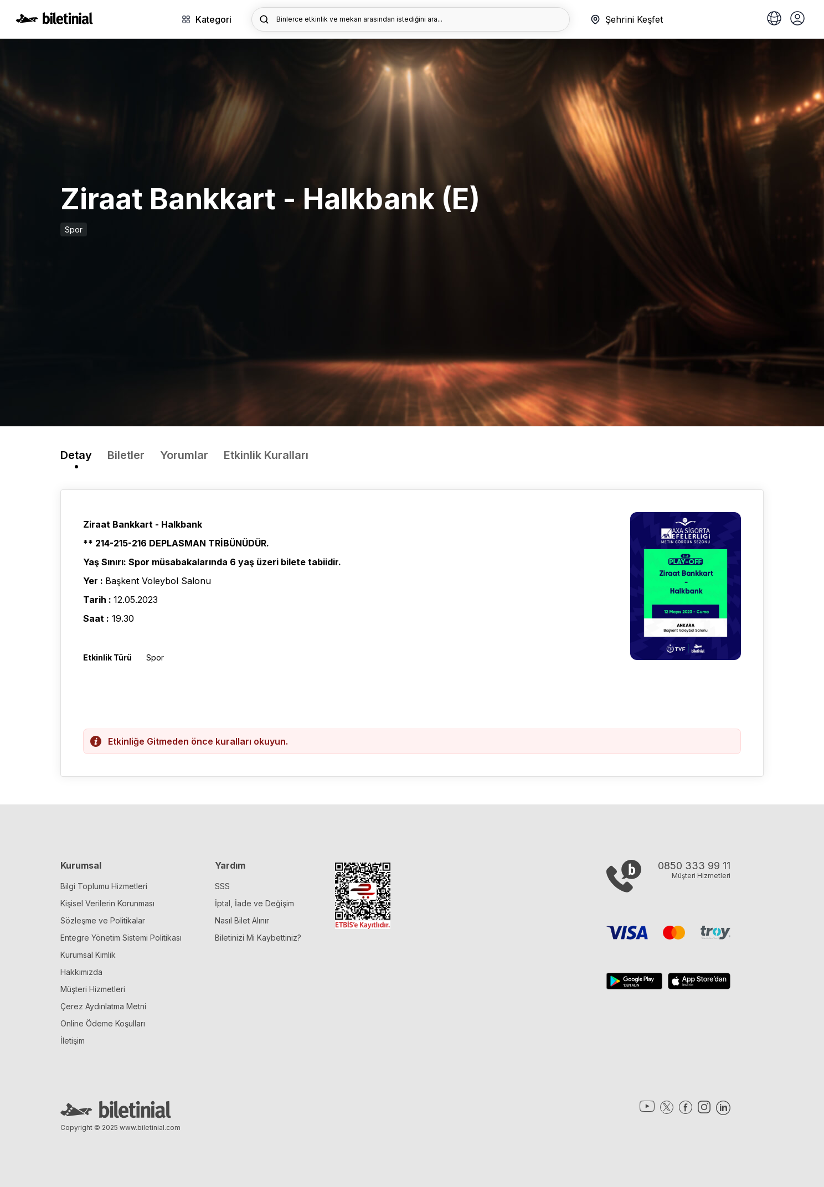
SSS (222, 886)
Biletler (126, 455)
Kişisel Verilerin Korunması (107, 903)
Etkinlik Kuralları (266, 455)
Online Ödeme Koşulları (102, 1023)
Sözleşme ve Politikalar (102, 920)
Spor (74, 229)
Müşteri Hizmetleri (92, 989)
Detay (76, 455)
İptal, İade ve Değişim (254, 903)
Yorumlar (184, 455)
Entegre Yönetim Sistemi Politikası (121, 937)
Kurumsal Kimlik (88, 954)
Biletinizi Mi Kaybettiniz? (258, 937)
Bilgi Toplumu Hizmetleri (103, 886)
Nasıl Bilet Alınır (242, 920)
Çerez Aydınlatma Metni (103, 1006)
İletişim (72, 1040)
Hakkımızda (81, 972)
